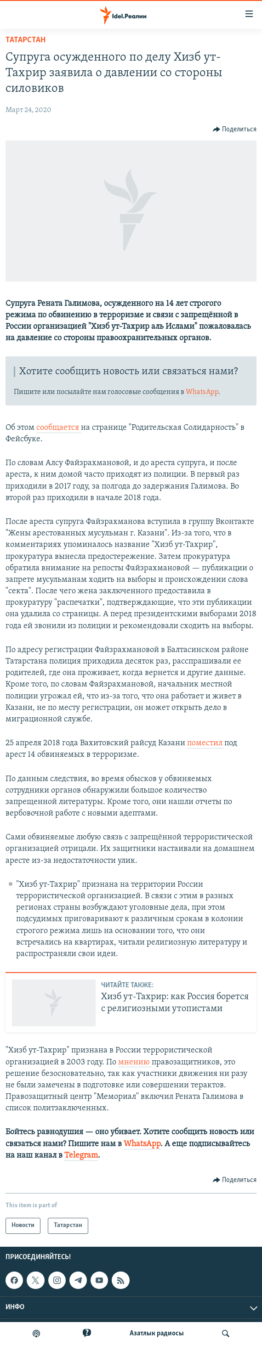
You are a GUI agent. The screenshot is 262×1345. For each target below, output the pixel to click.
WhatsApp (202, 392)
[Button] (235, 129)
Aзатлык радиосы (157, 1333)
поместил (205, 743)
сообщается (58, 427)
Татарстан (26, 40)
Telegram (81, 1155)
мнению (135, 1062)
